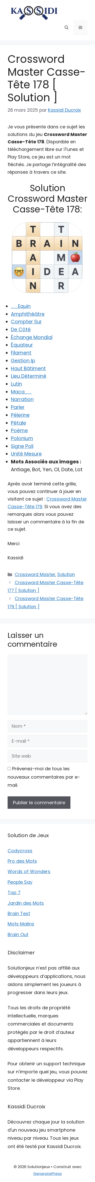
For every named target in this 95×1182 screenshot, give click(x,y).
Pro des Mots (22, 861)
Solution (66, 575)
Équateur (22, 345)
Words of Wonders (29, 871)
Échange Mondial (31, 337)
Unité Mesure (26, 453)
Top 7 (14, 892)
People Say (20, 882)
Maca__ (21, 391)
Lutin (16, 384)
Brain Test (19, 913)
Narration (22, 399)
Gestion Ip (23, 360)
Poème (19, 430)
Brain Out (18, 934)
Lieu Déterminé (28, 376)
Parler (18, 407)
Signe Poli (22, 446)
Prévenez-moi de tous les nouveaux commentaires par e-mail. (44, 776)
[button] (66, 27)
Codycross (20, 851)
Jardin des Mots (26, 903)
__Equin (21, 306)
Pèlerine (20, 415)
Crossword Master (35, 575)
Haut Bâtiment (28, 368)
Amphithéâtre (28, 314)
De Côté (21, 329)
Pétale (18, 423)
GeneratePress (47, 1173)
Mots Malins (21, 924)
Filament (21, 352)
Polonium (22, 438)
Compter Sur (26, 321)
